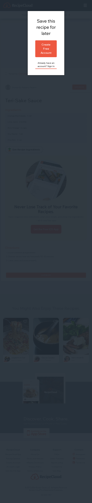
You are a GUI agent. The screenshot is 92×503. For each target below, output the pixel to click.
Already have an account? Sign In (46, 65)
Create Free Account (46, 48)
